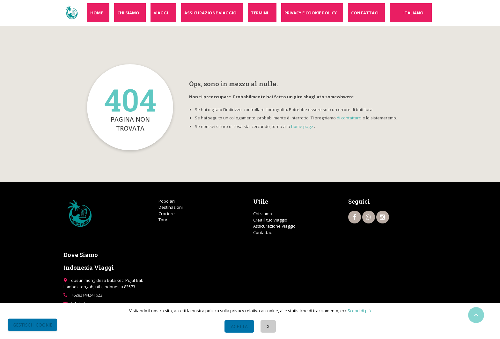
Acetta (239, 326)
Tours (164, 219)
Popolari (166, 201)
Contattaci (365, 13)
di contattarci (349, 118)
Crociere (166, 213)
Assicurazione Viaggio (210, 13)
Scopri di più (359, 310)
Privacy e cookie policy (310, 13)
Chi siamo (128, 13)
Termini (259, 13)
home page (302, 126)
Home (96, 13)
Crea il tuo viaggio (270, 220)
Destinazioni (170, 207)
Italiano (413, 13)
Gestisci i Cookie (32, 325)
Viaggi (161, 13)
